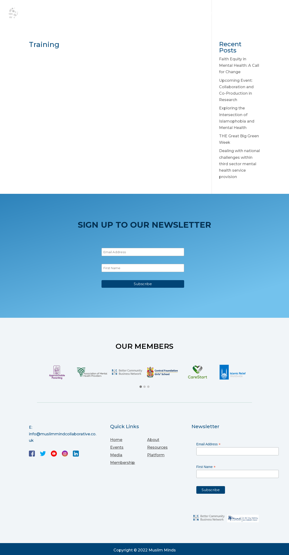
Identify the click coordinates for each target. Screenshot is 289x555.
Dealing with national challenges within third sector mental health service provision (239, 164)
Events (131, 14)
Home (88, 14)
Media (186, 14)
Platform (211, 14)
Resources (159, 14)
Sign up (272, 14)
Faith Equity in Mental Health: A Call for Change (239, 65)
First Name (206, 467)
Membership (243, 14)
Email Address (208, 444)
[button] (141, 386)
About (109, 14)
